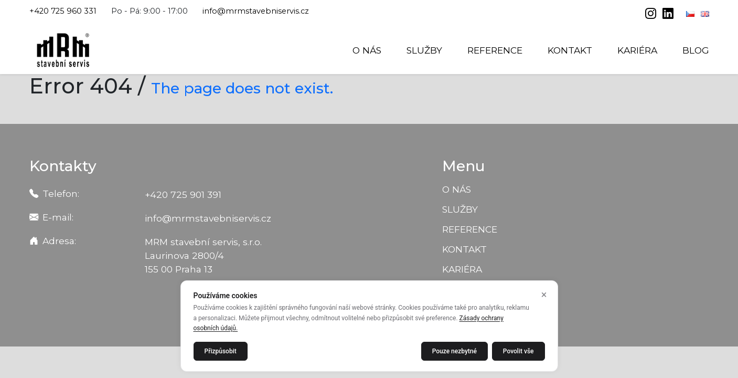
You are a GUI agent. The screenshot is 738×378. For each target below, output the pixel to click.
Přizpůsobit (221, 351)
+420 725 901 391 (183, 194)
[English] (705, 13)
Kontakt (570, 50)
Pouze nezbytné (454, 351)
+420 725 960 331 (63, 11)
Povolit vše (518, 351)
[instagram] (651, 14)
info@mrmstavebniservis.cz (255, 11)
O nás (366, 50)
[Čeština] (691, 13)
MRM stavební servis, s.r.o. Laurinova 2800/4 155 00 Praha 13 (203, 255)
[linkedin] (667, 14)
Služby (424, 50)
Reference (494, 50)
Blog (695, 50)
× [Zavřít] (544, 294)
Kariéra (637, 50)
